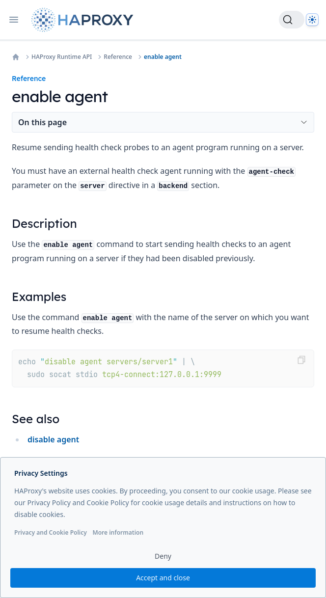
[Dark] (312, 20)
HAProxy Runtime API (61, 57)
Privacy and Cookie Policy (50, 532)
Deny (163, 556)
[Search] (291, 19)
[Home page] (84, 20)
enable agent (163, 57)
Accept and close (163, 577)
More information (117, 532)
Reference (118, 57)
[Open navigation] (14, 20)
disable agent (53, 439)
